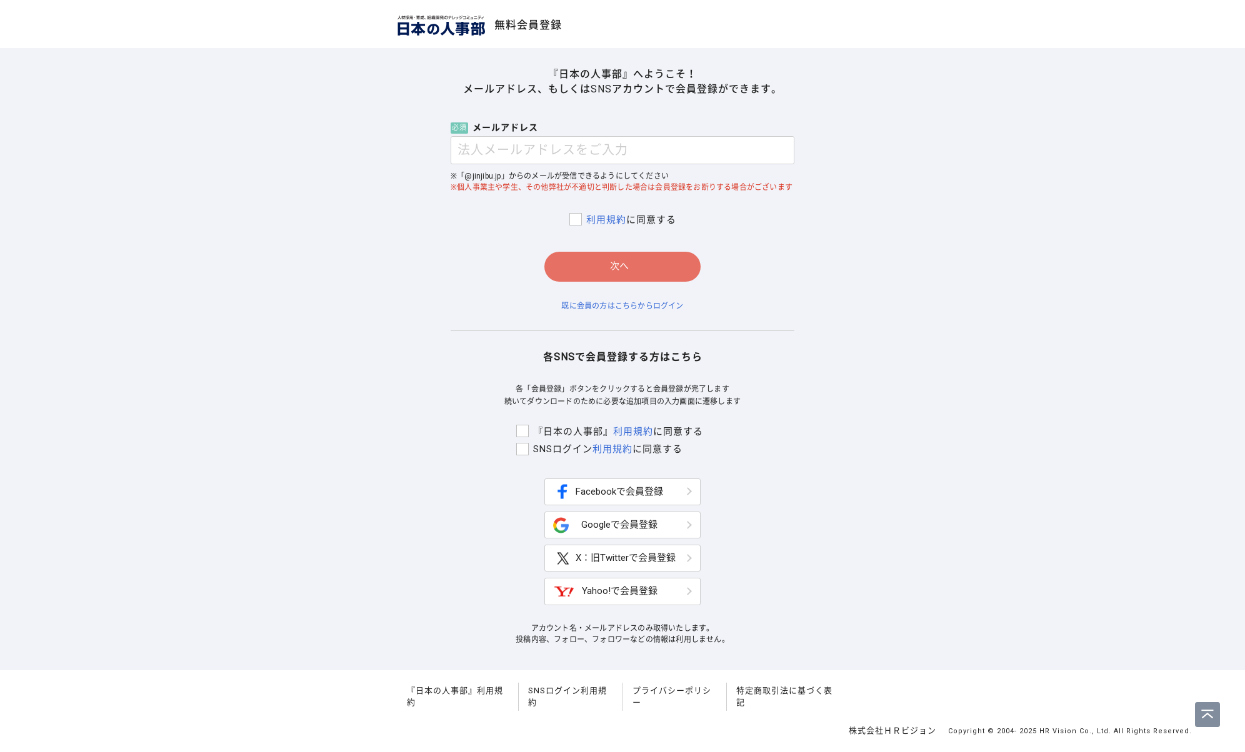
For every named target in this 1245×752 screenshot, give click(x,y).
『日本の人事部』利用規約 (455, 699)
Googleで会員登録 (605, 527)
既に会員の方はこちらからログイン (622, 306)
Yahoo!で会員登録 (605, 594)
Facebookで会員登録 (608, 494)
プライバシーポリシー (671, 699)
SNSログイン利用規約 (567, 699)
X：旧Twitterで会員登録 (614, 560)
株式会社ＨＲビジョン (894, 732)
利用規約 (604, 219)
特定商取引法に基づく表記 (784, 699)
